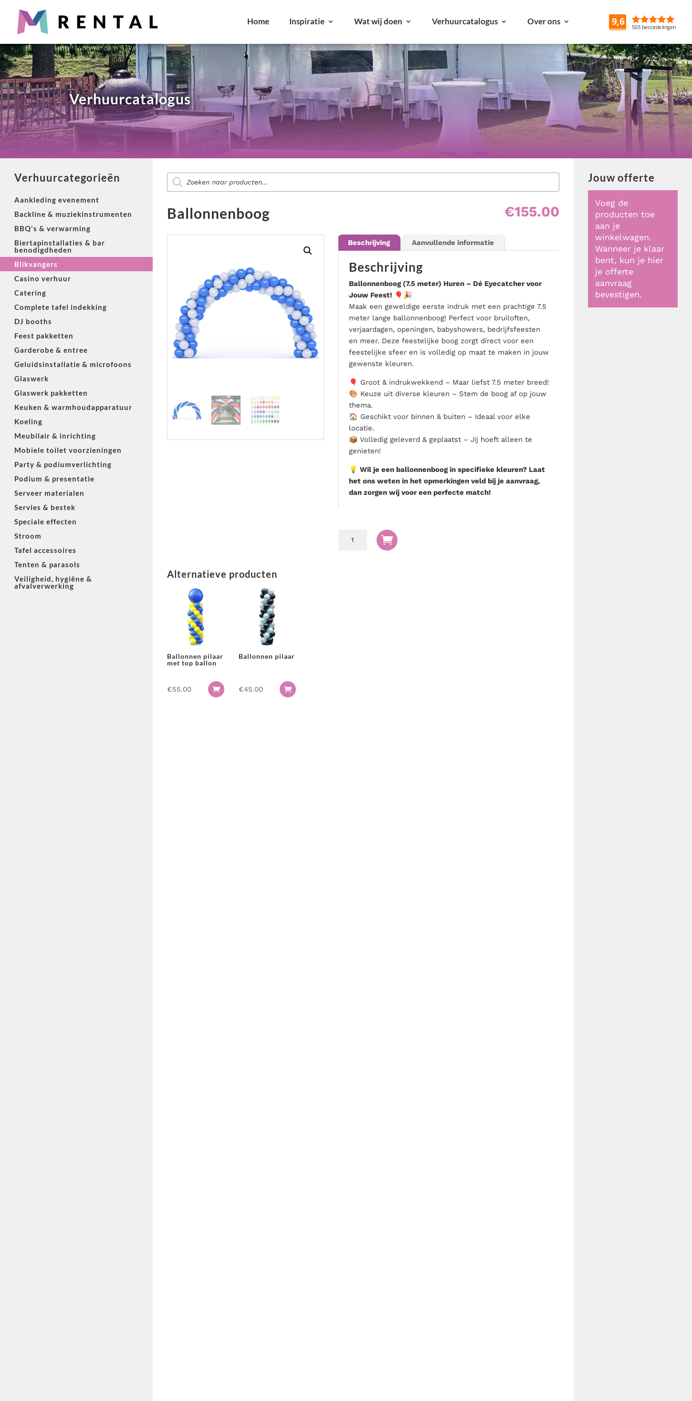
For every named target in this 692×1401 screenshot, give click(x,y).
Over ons (543, 21)
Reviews (665, 21)
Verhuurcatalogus (465, 21)
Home (258, 21)
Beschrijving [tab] (369, 242)
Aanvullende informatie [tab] (453, 242)
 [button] (216, 689)
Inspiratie (307, 21)
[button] (307, 250)
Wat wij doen (378, 21)
